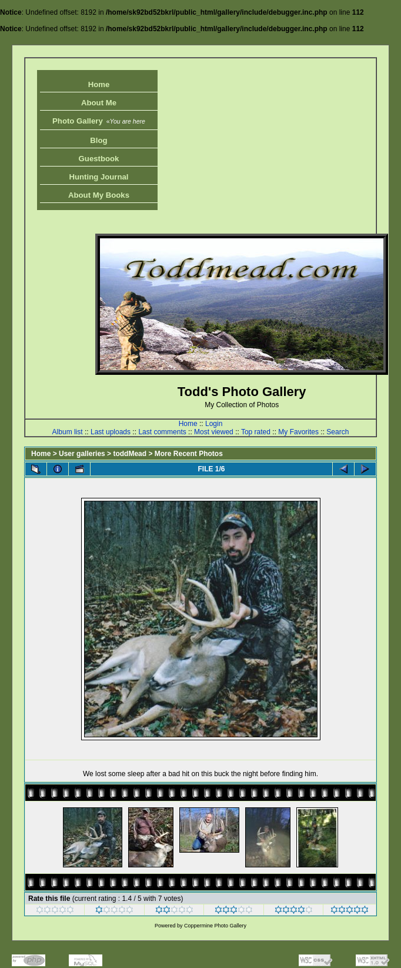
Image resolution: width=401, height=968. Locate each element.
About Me (98, 102)
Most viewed (213, 432)
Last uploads (111, 432)
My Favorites (298, 432)
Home (99, 84)
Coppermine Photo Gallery (215, 926)
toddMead (129, 454)
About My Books (98, 195)
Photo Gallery (98, 121)
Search (337, 432)
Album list (67, 432)
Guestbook (99, 158)
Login (213, 424)
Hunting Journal (98, 176)
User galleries (82, 454)
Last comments (162, 432)
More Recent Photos (189, 454)
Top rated (255, 432)
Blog (98, 140)
